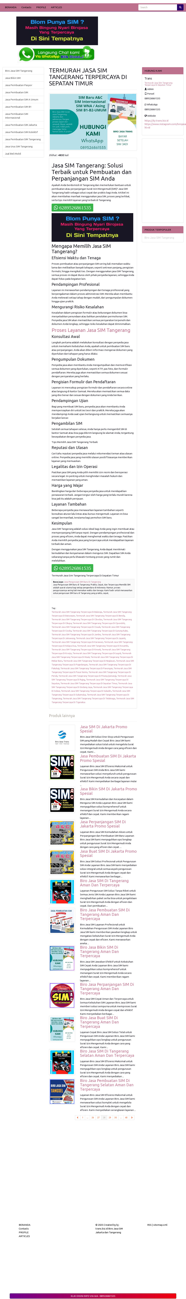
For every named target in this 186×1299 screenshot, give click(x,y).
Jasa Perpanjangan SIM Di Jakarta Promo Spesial (103, 824)
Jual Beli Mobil (13, 153)
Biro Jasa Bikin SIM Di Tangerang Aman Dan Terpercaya (99, 951)
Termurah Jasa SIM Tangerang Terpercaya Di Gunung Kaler (100, 631)
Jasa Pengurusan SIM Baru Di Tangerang (82, 582)
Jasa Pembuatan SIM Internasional (16, 116)
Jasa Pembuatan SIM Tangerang (23, 139)
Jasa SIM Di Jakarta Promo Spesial (103, 729)
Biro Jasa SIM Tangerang (18, 70)
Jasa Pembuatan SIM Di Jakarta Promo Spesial (108, 758)
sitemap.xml (160, 1224)
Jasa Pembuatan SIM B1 (18, 106)
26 (93, 1117)
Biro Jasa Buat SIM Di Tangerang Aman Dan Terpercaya (99, 1022)
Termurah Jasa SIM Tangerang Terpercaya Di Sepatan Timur (88, 683)
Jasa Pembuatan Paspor (18, 85)
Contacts (26, 7)
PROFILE (41, 7)
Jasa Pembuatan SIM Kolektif (21, 132)
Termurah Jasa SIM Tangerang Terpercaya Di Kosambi (102, 646)
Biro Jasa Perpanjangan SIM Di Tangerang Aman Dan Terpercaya (107, 988)
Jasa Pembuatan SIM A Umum (21, 99)
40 (126, 1117)
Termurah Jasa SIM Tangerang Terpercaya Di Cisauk (76, 627)
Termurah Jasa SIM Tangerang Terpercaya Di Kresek (76, 649)
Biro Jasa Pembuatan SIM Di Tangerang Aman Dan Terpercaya (105, 914)
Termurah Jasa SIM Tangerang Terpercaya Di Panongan (86, 668)
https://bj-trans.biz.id (156, 120)
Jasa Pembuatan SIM (16, 92)
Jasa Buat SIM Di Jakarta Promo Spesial (108, 853)
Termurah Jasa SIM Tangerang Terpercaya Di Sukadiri (86, 691)
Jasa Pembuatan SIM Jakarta (21, 124)
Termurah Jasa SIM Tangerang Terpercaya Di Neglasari (89, 661)
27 (98, 1117)
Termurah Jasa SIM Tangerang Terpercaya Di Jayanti (100, 638)
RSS (149, 1224)
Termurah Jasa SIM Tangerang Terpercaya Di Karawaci (77, 642)
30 (115, 1117)
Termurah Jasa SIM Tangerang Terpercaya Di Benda (100, 615)
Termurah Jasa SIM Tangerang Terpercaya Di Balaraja (77, 612)
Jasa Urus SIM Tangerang (18, 146)
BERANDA (10, 7)
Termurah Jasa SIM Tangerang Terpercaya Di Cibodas (77, 619)
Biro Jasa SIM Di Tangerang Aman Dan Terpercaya (104, 882)
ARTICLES (56, 7)
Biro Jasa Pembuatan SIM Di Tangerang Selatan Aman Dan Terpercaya (107, 1084)
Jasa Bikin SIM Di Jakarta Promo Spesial (108, 791)
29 (110, 1117)
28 (105, 1117)
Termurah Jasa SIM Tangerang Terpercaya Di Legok (97, 653)
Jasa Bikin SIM (13, 78)
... (87, 1117)
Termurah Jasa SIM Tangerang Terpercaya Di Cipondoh (99, 623)
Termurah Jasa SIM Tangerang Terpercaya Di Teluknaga (89, 698)
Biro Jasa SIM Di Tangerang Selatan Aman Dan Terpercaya (107, 1053)
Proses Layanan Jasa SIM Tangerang (91, 330)
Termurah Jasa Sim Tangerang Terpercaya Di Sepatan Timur (158, 84)
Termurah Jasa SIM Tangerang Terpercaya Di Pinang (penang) (87, 676)
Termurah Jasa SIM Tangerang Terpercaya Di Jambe (76, 634)
